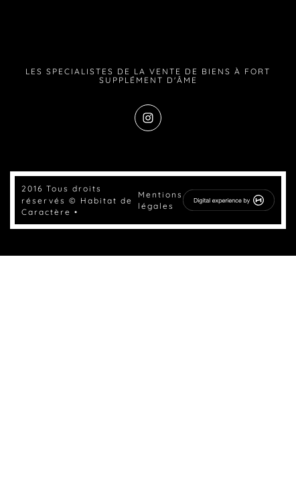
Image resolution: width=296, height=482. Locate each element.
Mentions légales (160, 200)
